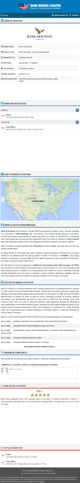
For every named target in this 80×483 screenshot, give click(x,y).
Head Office (11, 127)
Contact (53, 473)
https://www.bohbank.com (48, 268)
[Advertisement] (40, 91)
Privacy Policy (46, 473)
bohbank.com (24, 74)
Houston (5, 122)
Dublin (4, 110)
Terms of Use (37, 473)
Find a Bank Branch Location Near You (38, 471)
